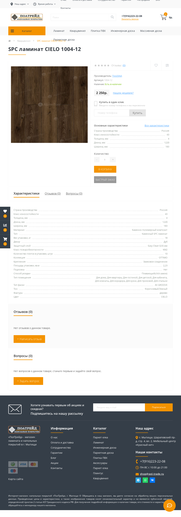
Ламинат (59, 30)
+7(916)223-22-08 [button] (152, 461)
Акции (54, 463)
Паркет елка (100, 437)
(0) (124, 65)
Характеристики (26, 193)
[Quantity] (104, 159)
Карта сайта (15, 479)
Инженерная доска (123, 30)
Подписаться (159, 407)
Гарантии (56, 452)
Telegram (138, 480)
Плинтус (98, 473)
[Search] (112, 17)
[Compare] (167, 65)
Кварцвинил (78, 30)
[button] (5, 241)
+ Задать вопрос (28, 381)
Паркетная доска (64, 39)
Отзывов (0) (53, 193)
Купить (137, 113)
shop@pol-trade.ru (152, 474)
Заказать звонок (130, 18)
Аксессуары (100, 463)
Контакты (66, 8)
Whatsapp (145, 480)
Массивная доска (151, 30)
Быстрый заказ (105, 179)
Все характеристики (157, 125)
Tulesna (117, 75)
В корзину (105, 169)
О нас (54, 437)
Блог (53, 457)
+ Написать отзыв (29, 339)
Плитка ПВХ (98, 30)
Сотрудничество (61, 447)
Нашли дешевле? (123, 93)
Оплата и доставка (62, 442)
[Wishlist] (156, 65)
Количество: (101, 153)
